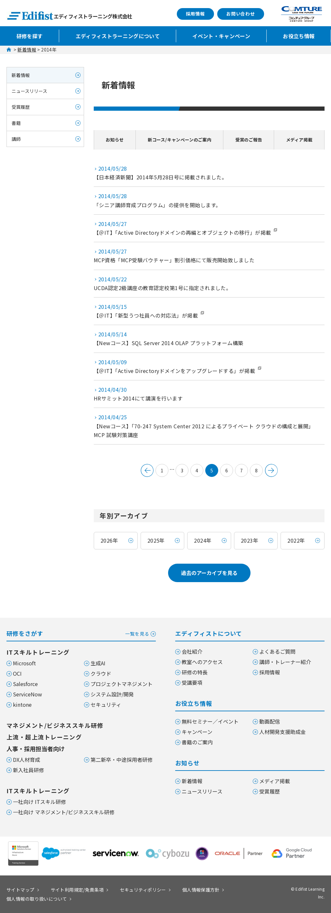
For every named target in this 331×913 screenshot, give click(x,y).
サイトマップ (20, 889)
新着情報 (26, 49)
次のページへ (271, 470)
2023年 (249, 540)
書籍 (16, 123)
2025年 (156, 540)
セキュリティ (106, 704)
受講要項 (192, 682)
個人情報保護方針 (200, 889)
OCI (17, 673)
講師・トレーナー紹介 (285, 662)
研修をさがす (81, 632)
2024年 (202, 540)
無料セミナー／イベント (210, 721)
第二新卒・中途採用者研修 (122, 759)
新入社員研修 (28, 770)
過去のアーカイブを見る (209, 573)
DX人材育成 (26, 759)
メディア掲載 (300, 139)
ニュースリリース (29, 91)
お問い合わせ (240, 13)
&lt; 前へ (147, 470)
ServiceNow (27, 694)
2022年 (296, 540)
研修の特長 (195, 672)
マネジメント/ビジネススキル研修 (54, 725)
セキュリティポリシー (143, 889)
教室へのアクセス (202, 662)
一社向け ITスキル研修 (39, 802)
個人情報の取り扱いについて (36, 899)
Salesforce (25, 684)
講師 (16, 139)
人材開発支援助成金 (282, 732)
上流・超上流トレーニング (44, 737)
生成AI (98, 663)
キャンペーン (197, 732)
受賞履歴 (21, 107)
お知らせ (113, 139)
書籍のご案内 (197, 742)
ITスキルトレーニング (38, 652)
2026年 (109, 540)
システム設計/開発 (112, 694)
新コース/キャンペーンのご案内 (179, 139)
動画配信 (269, 721)
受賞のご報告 (251, 139)
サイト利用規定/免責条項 (77, 889)
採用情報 (195, 13)
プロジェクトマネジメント (122, 684)
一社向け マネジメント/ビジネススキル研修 (63, 812)
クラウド (101, 673)
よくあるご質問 (277, 651)
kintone (22, 704)
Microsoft (24, 663)
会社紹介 (192, 651)
